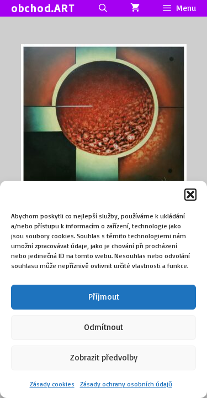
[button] (190, 194)
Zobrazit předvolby (103, 357)
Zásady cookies (52, 384)
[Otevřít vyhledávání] (102, 8)
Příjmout (103, 296)
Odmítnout (103, 327)
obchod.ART (43, 8)
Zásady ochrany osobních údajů (126, 384)
